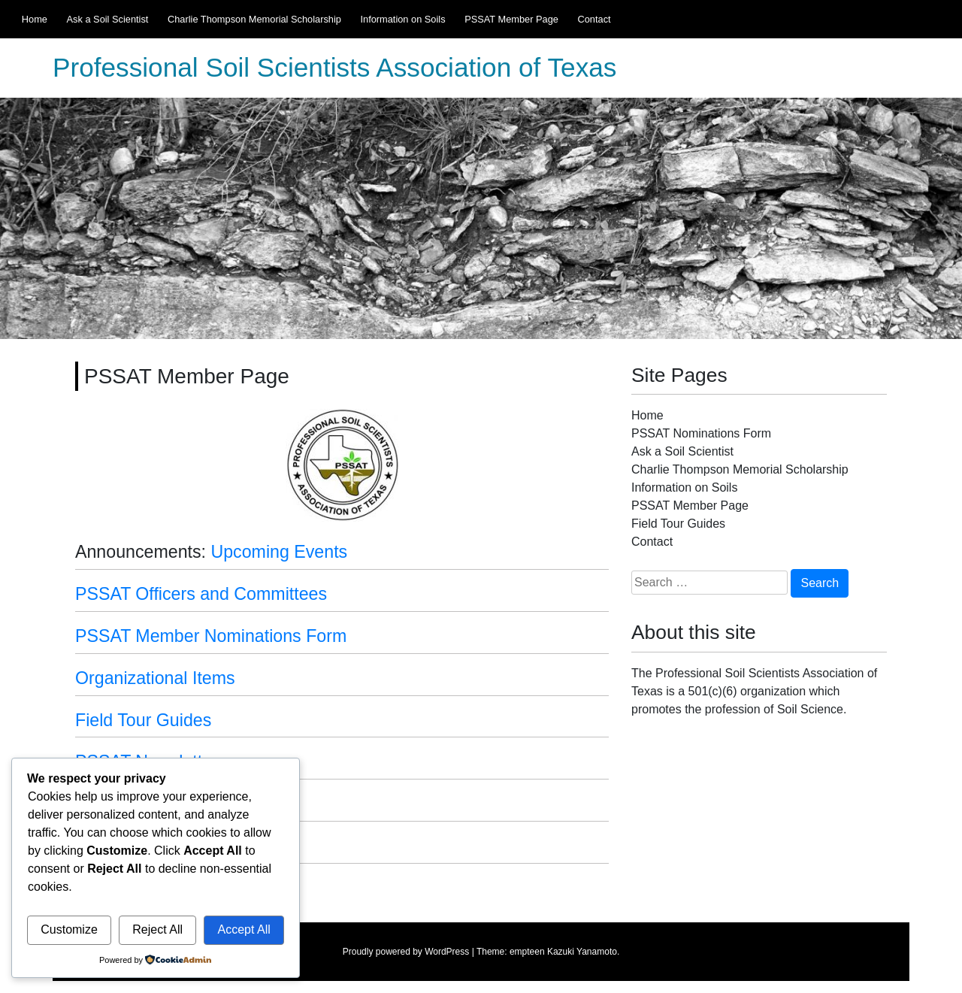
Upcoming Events (278, 552)
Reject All (157, 929)
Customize (69, 929)
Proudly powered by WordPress (406, 951)
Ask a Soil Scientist (108, 19)
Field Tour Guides (143, 720)
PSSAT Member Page (511, 19)
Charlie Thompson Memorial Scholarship (254, 19)
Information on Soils (402, 19)
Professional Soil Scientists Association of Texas (334, 67)
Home (34, 19)
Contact (593, 19)
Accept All (243, 929)
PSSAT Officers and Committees (201, 594)
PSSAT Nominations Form (701, 433)
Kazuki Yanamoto (582, 951)
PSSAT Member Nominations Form (210, 636)
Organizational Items (155, 678)
